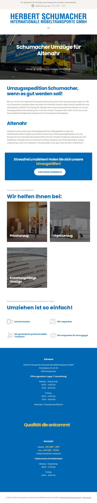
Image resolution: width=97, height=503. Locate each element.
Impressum (86, 497)
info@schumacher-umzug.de (48, 453)
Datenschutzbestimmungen (70, 497)
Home (29, 69)
